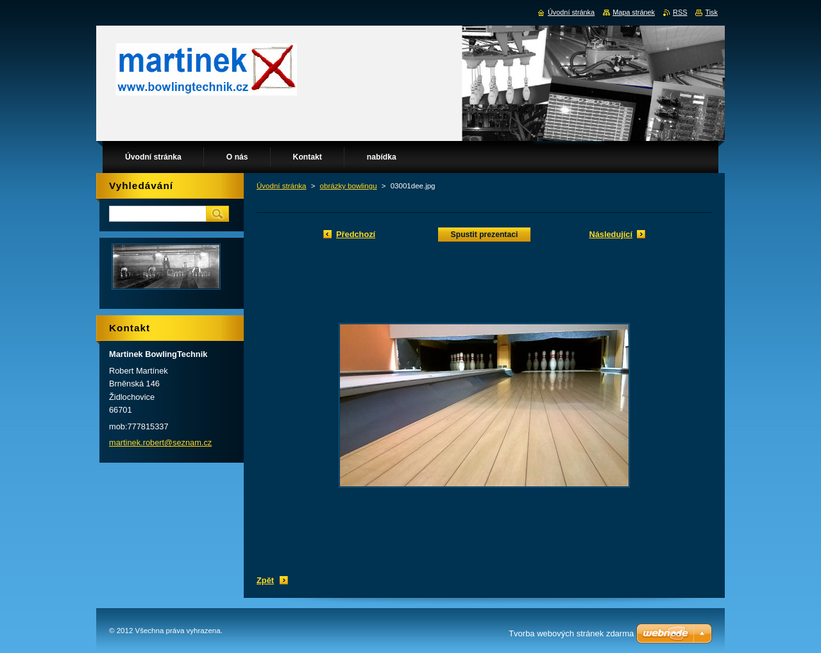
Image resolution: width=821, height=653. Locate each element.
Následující (610, 234)
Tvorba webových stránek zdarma (571, 633)
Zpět (265, 580)
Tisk (711, 12)
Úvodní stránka (281, 186)
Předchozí (355, 234)
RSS (680, 12)
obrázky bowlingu (348, 186)
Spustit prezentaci (484, 234)
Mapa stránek (634, 12)
